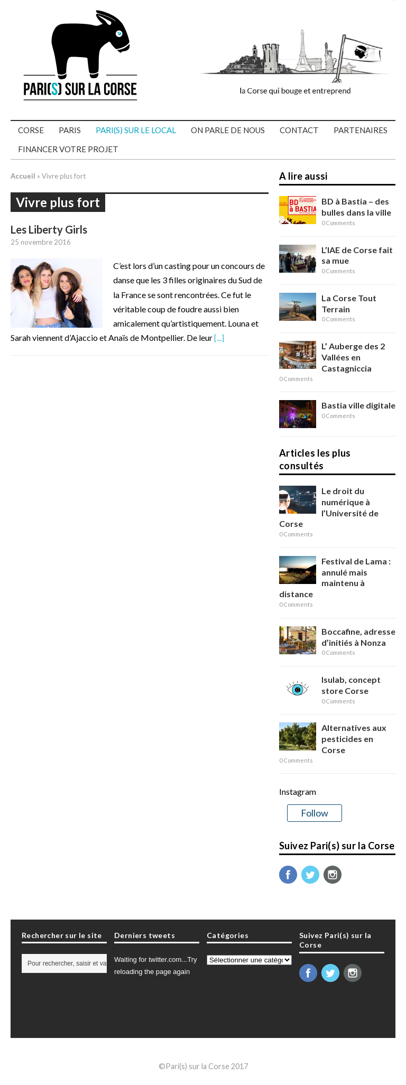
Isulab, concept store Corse (351, 684)
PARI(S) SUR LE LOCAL (136, 130)
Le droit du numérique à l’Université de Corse (329, 507)
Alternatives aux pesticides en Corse (353, 738)
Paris (70, 130)
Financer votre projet (68, 149)
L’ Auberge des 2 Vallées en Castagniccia (353, 357)
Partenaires (360, 130)
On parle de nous (228, 130)
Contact (299, 130)
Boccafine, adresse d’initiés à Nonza (358, 636)
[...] (219, 337)
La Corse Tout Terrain (348, 303)
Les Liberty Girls (49, 229)
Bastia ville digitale (358, 405)
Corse (31, 130)
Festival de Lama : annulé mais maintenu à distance (335, 577)
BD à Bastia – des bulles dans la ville (356, 206)
